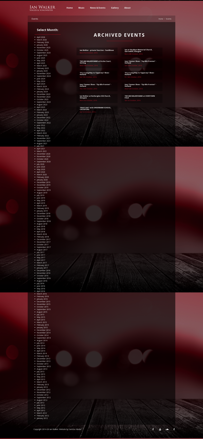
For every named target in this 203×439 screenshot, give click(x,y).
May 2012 (41, 408)
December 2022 (43, 117)
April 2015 (41, 319)
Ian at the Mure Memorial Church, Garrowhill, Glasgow (138, 51)
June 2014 (41, 345)
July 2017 (40, 252)
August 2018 (42, 224)
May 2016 (41, 288)
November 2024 (43, 73)
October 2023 (42, 99)
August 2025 (42, 55)
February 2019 (43, 208)
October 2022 (42, 120)
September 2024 (44, 76)
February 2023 (43, 112)
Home (70, 7)
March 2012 (42, 413)
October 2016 (42, 275)
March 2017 (42, 262)
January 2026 (42, 45)
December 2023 (43, 94)
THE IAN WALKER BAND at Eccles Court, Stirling (95, 63)
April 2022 (41, 130)
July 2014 (40, 343)
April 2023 (41, 107)
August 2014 (42, 340)
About (127, 7)
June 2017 (41, 255)
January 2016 (42, 299)
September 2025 (44, 52)
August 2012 (42, 400)
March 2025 (42, 65)
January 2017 (42, 268)
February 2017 (43, 265)
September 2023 (44, 102)
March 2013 (42, 382)
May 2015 (41, 317)
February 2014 (43, 356)
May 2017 (41, 257)
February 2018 (43, 237)
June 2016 (41, 286)
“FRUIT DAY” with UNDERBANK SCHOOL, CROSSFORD (95, 116)
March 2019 (42, 205)
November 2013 (43, 361)
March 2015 (42, 322)
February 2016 (43, 296)
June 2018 (41, 226)
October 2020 (42, 159)
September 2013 (44, 366)
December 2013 (43, 358)
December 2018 (43, 213)
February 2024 (43, 89)
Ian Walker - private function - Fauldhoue (97, 51)
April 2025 (41, 63)
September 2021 (44, 141)
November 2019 (43, 185)
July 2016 (40, 283)
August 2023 (42, 104)
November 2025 (43, 47)
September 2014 (44, 338)
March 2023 (42, 109)
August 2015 (42, 312)
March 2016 (42, 294)
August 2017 (42, 249)
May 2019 (41, 200)
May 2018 (41, 229)
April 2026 (41, 37)
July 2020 (40, 164)
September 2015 (44, 309)
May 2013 (41, 376)
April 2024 (41, 84)
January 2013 (42, 387)
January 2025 (42, 71)
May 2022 (41, 128)
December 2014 (43, 330)
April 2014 (41, 351)
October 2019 (42, 187)
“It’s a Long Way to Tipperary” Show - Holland (95, 74)
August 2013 (42, 369)
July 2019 (40, 195)
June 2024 (41, 78)
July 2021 (40, 146)
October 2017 (42, 244)
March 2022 (42, 133)
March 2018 (42, 234)
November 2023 (43, 97)
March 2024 (42, 86)
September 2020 (44, 161)
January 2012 (42, 418)
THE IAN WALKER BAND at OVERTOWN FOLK (140, 105)
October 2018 (42, 218)
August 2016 (42, 281)
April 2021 (41, 148)
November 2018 (43, 216)
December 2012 (43, 389)
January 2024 (42, 91)
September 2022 (44, 122)
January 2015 (42, 327)
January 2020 (42, 179)
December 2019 (43, 182)
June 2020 (41, 167)
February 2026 (43, 42)
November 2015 (43, 304)
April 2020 (41, 172)
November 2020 (43, 156)
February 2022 (43, 135)
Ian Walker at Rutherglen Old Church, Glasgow (95, 105)
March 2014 (42, 353)
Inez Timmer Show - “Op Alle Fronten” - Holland (140, 63)
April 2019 (41, 203)
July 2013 (40, 371)
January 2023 (42, 115)
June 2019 (41, 198)
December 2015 (43, 301)
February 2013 (43, 384)
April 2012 (41, 410)
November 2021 (43, 138)
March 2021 (42, 151)
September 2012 (44, 397)
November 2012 (43, 392)
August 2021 (42, 143)
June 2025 (41, 58)
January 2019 (42, 211)
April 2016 (41, 291)
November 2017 (43, 242)
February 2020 (43, 177)
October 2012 (42, 395)
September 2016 (44, 278)
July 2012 (40, 402)
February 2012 (43, 415)
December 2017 (43, 239)
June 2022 (41, 125)
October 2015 (42, 306)
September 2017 (44, 247)
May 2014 (41, 348)
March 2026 (42, 39)
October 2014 (42, 335)
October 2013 (42, 364)
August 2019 (42, 192)
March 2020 (42, 174)
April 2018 (41, 231)
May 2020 (41, 169)
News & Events (97, 7)
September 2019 (44, 190)
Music (81, 7)
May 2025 (41, 60)
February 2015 (43, 325)
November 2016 (43, 273)
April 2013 (41, 379)
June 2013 (41, 374)
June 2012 (41, 405)
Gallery (115, 7)
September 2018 (44, 221)
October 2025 (42, 50)
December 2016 (43, 270)
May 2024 (41, 81)
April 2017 (41, 260)
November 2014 (43, 332)
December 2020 (43, 154)
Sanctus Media (75, 429)
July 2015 (40, 314)
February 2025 (43, 68)
